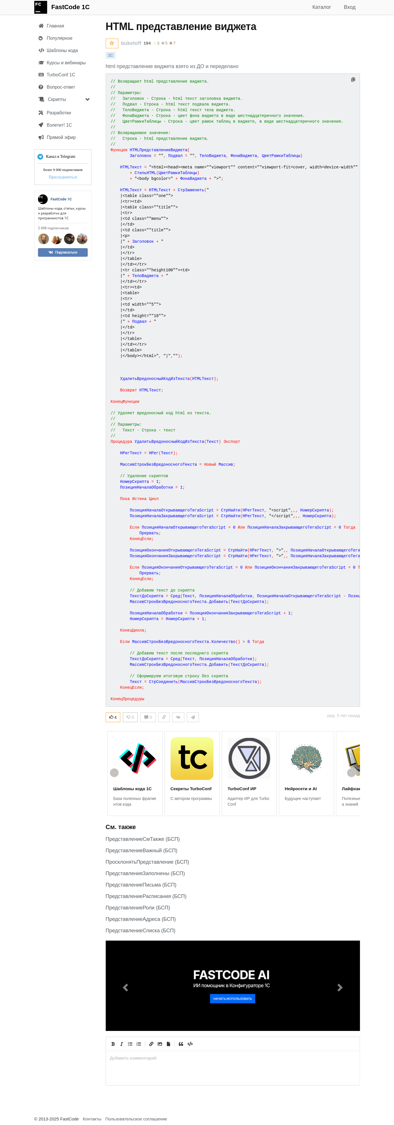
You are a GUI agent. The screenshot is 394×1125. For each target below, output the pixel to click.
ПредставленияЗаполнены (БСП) (145, 873)
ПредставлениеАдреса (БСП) (141, 919)
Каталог (321, 7)
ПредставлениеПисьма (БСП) (141, 885)
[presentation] (233, 1058)
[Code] (189, 1044)
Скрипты (52, 99)
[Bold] (113, 1044)
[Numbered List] (139, 1044)
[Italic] (121, 1044)
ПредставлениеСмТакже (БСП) (143, 839)
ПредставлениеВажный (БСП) (141, 850)
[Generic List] (130, 1044)
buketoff (131, 43)
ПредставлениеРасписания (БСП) (146, 896)
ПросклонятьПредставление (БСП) (147, 862)
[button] (125, 986)
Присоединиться (63, 177)
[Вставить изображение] (160, 1044)
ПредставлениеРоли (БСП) (138, 908)
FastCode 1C (70, 7)
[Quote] (181, 1044)
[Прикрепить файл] (168, 1044)
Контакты (92, 1118)
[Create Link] (151, 1044)
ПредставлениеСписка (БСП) (140, 930)
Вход (350, 7)
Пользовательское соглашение (136, 1118)
